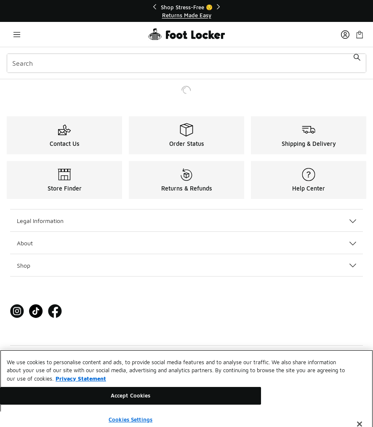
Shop (186, 265)
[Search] (186, 63)
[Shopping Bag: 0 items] (359, 34)
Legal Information (186, 220)
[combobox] (186, 63)
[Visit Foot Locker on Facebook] (55, 311)
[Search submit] (357, 63)
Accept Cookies (131, 400)
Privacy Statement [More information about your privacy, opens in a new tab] (81, 383)
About (186, 243)
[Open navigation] (17, 34)
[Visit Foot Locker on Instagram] (17, 311)
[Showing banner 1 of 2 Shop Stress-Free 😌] (186, 11)
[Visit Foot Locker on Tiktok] (36, 311)
